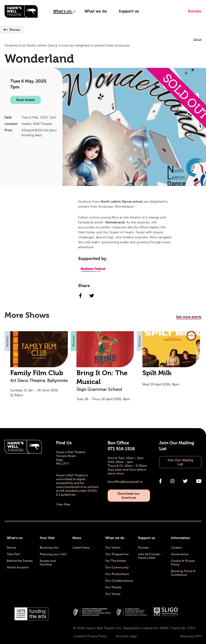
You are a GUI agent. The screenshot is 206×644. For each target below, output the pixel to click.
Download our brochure (129, 496)
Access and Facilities (48, 562)
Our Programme (117, 554)
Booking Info (49, 547)
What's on (64, 11)
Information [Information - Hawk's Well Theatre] (180, 538)
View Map (63, 504)
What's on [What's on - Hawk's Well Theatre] (15, 538)
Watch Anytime (18, 567)
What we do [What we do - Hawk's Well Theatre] (114, 538)
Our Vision (112, 547)
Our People (113, 587)
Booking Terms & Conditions (183, 573)
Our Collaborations (119, 580)
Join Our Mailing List (180, 462)
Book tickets (25, 100)
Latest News (81, 547)
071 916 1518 (121, 448)
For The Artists (115, 561)
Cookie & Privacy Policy (183, 562)
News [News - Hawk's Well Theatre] (76, 538)
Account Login (126, 636)
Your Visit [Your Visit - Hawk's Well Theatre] (47, 538)
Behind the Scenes (20, 561)
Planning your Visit (53, 554)
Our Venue (112, 594)
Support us (129, 11)
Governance (179, 554)
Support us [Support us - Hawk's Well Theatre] (146, 538)
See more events (188, 317)
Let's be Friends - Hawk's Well (150, 556)
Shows (15, 29)
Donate (194, 11)
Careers (176, 547)
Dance (197, 39)
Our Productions (117, 574)
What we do (96, 11)
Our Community (117, 567)
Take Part (13, 554)
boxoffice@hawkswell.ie (125, 481)
